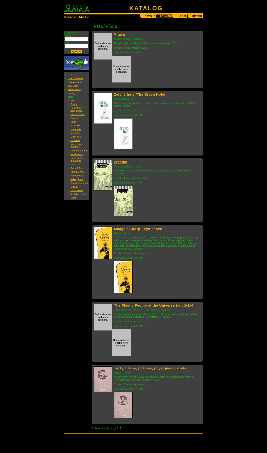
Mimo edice (76, 190)
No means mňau (79, 150)
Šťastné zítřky (77, 172)
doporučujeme (75, 78)
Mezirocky (75, 136)
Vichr (73, 197)
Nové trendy (76, 154)
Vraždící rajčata (78, 194)
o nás (183, 16)
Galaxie (74, 118)
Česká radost (77, 114)
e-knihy (71, 93)
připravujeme (75, 82)
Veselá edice (77, 175)
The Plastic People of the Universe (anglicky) (153, 305)
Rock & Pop (76, 168)
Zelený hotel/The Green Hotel (139, 94)
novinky (150, 16)
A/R (72, 100)
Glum (73, 121)
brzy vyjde (73, 85)
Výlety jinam (76, 179)
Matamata (75, 129)
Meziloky (75, 133)
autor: (68, 42)
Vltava (119, 34)
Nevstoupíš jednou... (76, 145)
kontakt (197, 16)
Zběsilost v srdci (79, 183)
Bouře (73, 104)
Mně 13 (74, 186)
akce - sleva (74, 89)
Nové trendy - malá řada (77, 159)
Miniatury (75, 140)
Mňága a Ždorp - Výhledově (138, 229)
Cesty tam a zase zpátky (76, 109)
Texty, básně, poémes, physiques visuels (150, 368)
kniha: (68, 35)
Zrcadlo (120, 162)
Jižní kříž (75, 125)
